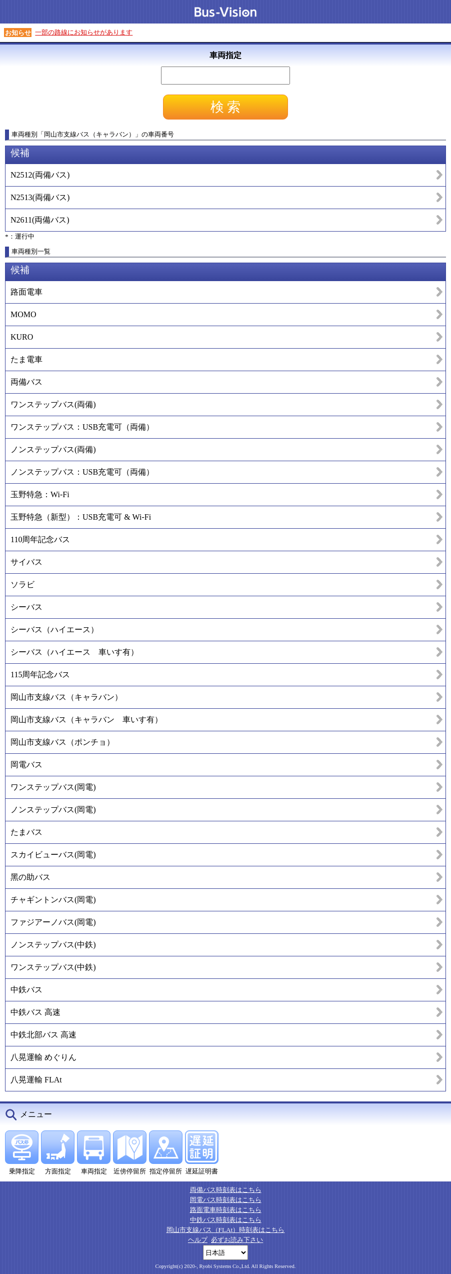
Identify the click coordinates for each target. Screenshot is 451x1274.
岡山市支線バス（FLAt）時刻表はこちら (225, 1229)
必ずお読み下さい (237, 1239)
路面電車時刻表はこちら (226, 1209)
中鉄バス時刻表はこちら (226, 1219)
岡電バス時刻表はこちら (226, 1199)
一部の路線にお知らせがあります (83, 32)
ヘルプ (198, 1239)
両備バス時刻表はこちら (226, 1189)
